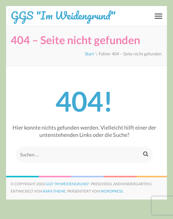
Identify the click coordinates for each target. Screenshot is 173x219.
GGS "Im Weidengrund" (63, 15)
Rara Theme (54, 191)
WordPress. (112, 191)
